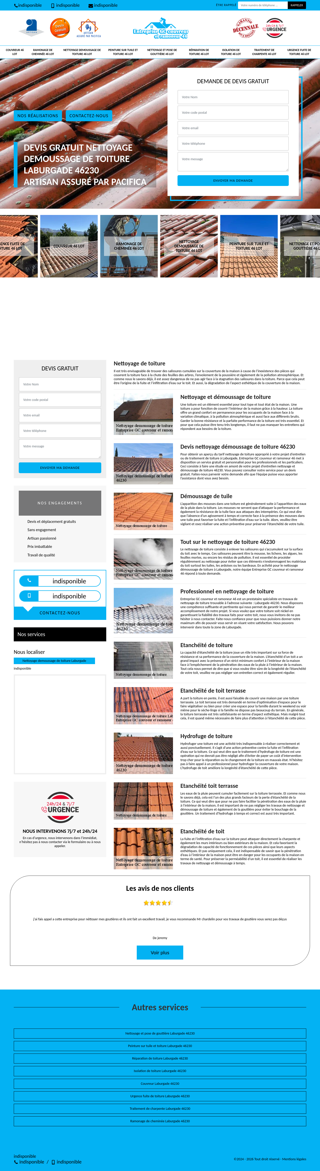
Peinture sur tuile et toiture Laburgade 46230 (160, 1046)
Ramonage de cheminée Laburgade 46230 (160, 1121)
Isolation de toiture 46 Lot (231, 52)
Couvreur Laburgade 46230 (160, 1084)
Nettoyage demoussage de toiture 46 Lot (82, 52)
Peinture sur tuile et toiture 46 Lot (123, 52)
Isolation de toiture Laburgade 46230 (160, 1071)
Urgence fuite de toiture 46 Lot (299, 52)
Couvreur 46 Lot (15, 52)
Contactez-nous (89, 115)
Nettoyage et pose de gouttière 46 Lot (162, 52)
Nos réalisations (38, 115)
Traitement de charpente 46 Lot (264, 52)
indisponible (28, 5)
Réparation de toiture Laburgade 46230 (160, 1058)
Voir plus (160, 952)
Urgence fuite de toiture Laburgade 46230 (160, 1096)
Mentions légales (294, 1159)
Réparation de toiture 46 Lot (199, 52)
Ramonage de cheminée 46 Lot (43, 52)
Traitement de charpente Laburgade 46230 (160, 1109)
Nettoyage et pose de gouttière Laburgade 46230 (160, 1033)
